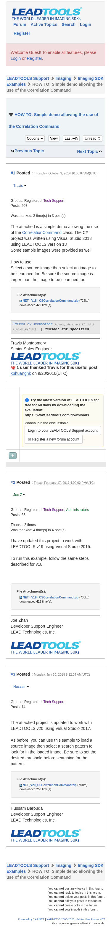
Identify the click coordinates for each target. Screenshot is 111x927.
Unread (93, 138)
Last (71, 138)
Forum (20, 24)
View (54, 138)
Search (69, 24)
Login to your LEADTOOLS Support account (62, 430)
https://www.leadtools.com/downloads (57, 415)
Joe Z (17, 495)
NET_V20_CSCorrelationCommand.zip (50, 785)
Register (22, 33)
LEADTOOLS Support (28, 78)
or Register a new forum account (53, 439)
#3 (13, 674)
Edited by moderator (32, 324)
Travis (18, 186)
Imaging (63, 78)
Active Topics (44, 24)
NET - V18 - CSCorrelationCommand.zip (50, 300)
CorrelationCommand (42, 232)
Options (35, 138)
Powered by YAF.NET (31, 919)
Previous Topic (29, 151)
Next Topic (87, 151)
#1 (13, 173)
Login (85, 24)
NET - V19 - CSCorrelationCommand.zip (50, 597)
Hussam (19, 686)
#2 (13, 482)
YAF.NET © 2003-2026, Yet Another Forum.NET (75, 919)
